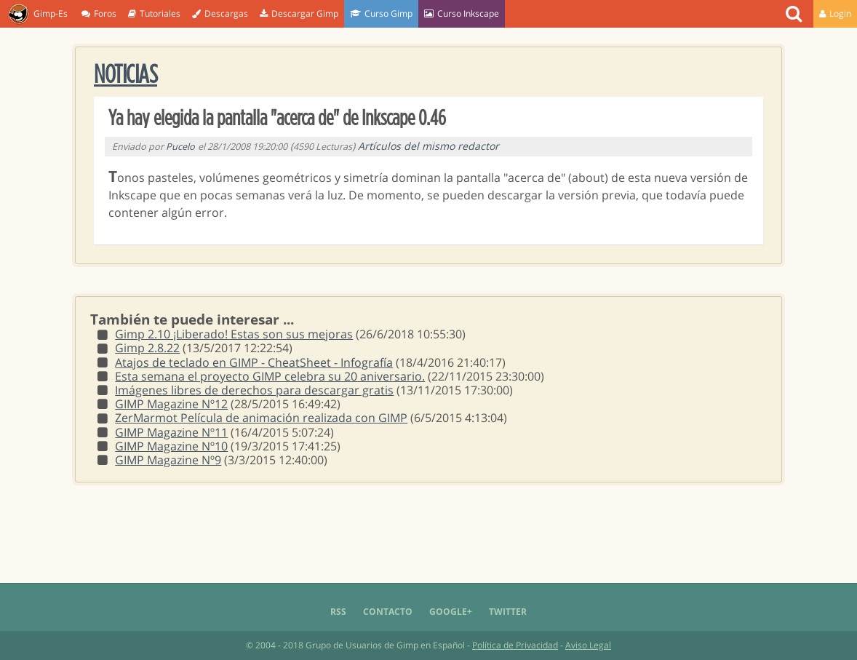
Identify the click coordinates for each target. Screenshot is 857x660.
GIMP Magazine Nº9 (168, 460)
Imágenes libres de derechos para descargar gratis (254, 390)
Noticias (125, 75)
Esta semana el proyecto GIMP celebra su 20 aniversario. (270, 376)
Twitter (508, 611)
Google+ (450, 611)
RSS (338, 611)
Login (835, 13)
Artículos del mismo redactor (428, 146)
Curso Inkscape (461, 13)
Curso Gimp (381, 13)
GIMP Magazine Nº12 (171, 404)
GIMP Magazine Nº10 (171, 446)
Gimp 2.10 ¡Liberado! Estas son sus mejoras (234, 334)
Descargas (220, 13)
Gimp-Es (38, 14)
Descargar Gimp (299, 13)
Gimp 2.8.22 (147, 348)
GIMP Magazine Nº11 (171, 432)
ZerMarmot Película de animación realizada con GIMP (261, 418)
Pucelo (180, 146)
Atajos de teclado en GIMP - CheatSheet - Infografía (254, 362)
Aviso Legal (588, 645)
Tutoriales (154, 13)
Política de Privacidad (515, 645)
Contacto (387, 611)
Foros (98, 13)
